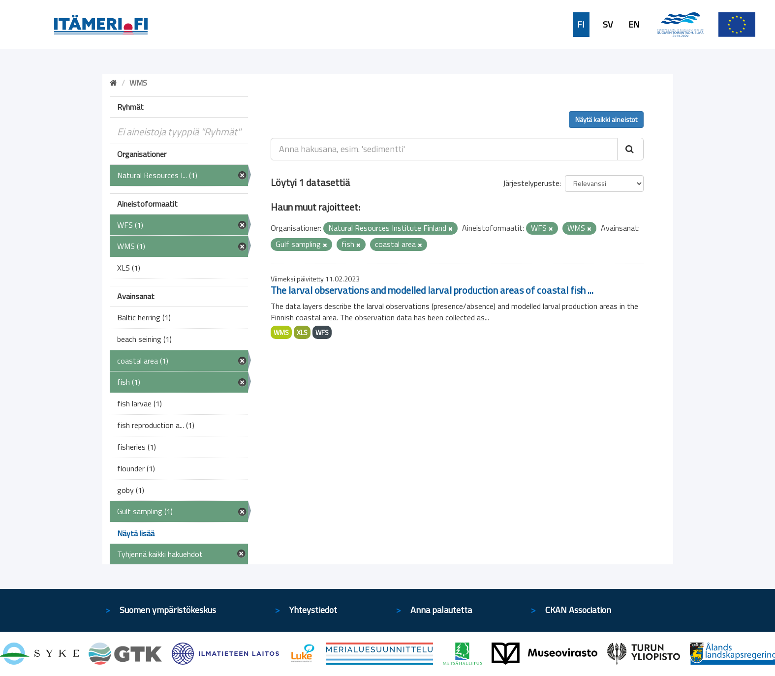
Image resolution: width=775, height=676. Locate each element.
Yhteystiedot (313, 609)
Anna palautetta (441, 609)
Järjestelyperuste (531, 183)
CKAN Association (578, 609)
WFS (322, 332)
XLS (302, 332)
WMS (281, 332)
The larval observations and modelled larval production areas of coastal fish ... (432, 290)
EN (634, 24)
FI (581, 24)
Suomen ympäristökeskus (168, 609)
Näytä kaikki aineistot (606, 119)
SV (608, 24)
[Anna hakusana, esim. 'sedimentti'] (444, 149)
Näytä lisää (136, 533)
